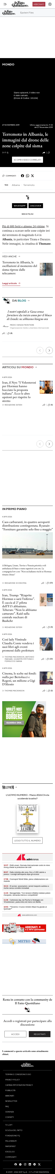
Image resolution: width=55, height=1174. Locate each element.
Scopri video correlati (27, 159)
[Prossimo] (49, 350)
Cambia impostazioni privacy (19, 1085)
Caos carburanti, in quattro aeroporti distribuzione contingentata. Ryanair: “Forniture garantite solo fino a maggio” (27, 525)
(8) (9, 333)
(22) (50, 659)
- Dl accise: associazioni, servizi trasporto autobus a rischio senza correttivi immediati (26, 887)
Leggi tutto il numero (27, 840)
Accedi (15, 1034)
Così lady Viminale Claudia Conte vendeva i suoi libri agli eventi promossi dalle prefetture (18, 644)
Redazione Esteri (12, 405)
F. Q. (5, 152)
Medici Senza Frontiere (22, 325)
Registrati (40, 1034)
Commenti (9, 176)
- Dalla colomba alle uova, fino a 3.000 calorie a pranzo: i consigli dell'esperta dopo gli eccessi (25, 873)
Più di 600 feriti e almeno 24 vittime (23, 226)
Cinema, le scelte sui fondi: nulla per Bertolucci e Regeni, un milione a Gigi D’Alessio (19, 678)
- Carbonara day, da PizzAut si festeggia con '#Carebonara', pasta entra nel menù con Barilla (23, 901)
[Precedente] (39, 350)
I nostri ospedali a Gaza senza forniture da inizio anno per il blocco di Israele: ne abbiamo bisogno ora (29, 315)
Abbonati (38, 4)
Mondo (8, 64)
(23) (50, 583)
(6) (50, 405)
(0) (50, 152)
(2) (50, 691)
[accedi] (50, 4)
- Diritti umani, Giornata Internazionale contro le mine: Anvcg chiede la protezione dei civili (27, 866)
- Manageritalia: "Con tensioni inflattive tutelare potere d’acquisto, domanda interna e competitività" (27, 894)
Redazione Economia (14, 583)
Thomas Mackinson (13, 691)
